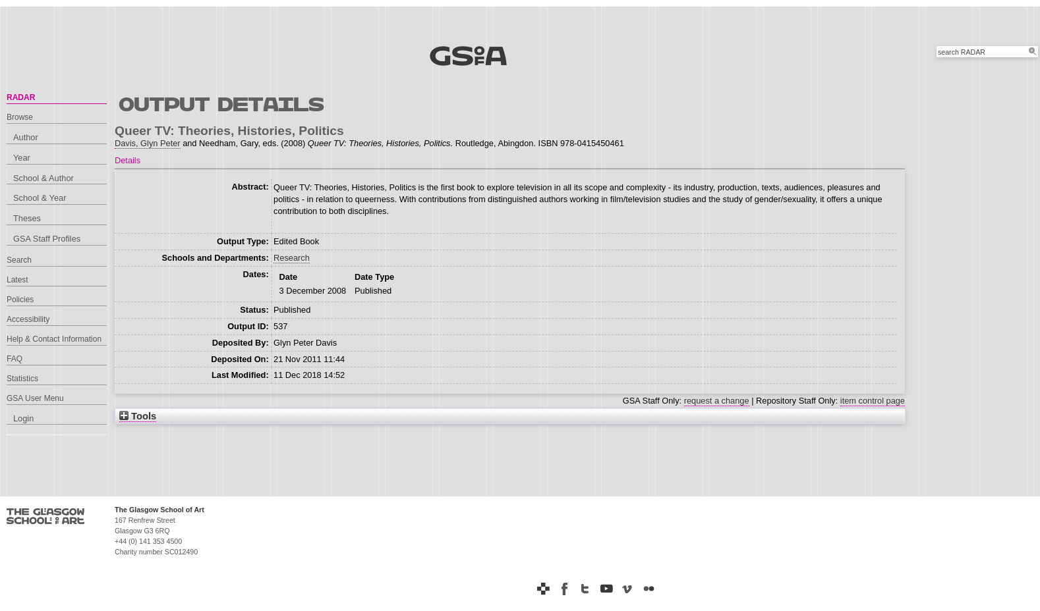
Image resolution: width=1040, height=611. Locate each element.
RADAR (21, 97)
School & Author (43, 178)
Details (127, 160)
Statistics (22, 378)
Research (292, 258)
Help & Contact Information (54, 339)
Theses (27, 218)
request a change (716, 401)
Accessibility (28, 319)
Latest (17, 279)
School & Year (39, 198)
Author (25, 137)
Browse (20, 117)
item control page (872, 401)
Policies (20, 299)
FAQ (14, 358)
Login (23, 418)
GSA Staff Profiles (46, 239)
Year (21, 158)
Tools (137, 416)
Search (19, 260)
